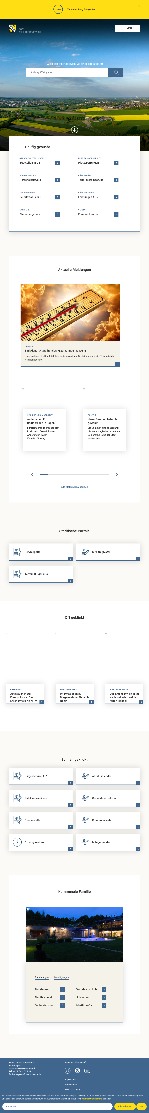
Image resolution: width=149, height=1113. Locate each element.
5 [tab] (74, 474)
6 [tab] (82, 474)
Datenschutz (71, 1084)
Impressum (70, 1079)
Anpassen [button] (11, 1106)
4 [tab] (67, 474)
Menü (130, 28)
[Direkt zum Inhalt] (74, 129)
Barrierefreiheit (72, 1090)
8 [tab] (97, 474)
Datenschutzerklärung (91, 1099)
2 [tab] (51, 474)
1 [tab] (44, 474)
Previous (32, 474)
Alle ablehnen (125, 1106)
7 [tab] (90, 474)
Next (117, 474)
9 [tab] (105, 474)
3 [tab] (59, 474)
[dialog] (74, 1103)
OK (141, 1106)
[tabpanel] (44, 420)
